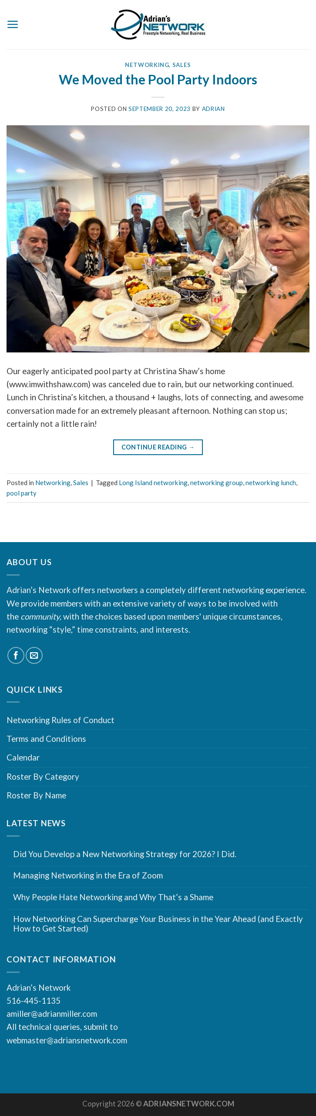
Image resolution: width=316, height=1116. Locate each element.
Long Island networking (153, 482)
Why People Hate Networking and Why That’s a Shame (113, 897)
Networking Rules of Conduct (60, 720)
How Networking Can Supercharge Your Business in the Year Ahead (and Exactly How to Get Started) (158, 924)
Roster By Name (36, 795)
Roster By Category (43, 776)
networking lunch (270, 482)
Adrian (213, 108)
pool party (22, 493)
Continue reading (158, 447)
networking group (216, 482)
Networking (147, 64)
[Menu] (13, 24)
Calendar (23, 757)
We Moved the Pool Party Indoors (158, 79)
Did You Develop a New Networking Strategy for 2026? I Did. (124, 854)
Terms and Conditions (46, 739)
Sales (181, 64)
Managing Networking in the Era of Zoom (88, 875)
